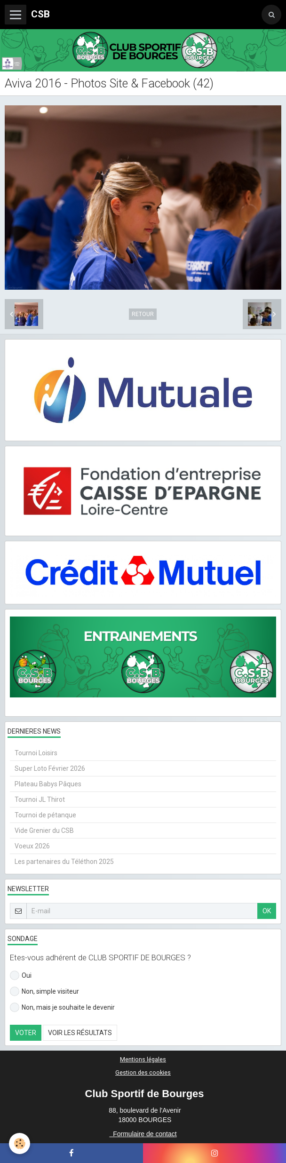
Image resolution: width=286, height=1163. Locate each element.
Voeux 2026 (32, 846)
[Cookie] (20, 1143)
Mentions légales (143, 1059)
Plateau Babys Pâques (48, 784)
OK (266, 911)
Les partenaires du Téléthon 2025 (64, 861)
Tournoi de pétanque (45, 815)
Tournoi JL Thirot (40, 799)
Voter (25, 1032)
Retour (143, 314)
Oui (21, 975)
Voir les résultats (80, 1032)
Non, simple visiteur (44, 991)
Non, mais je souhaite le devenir (62, 1007)
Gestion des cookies (143, 1072)
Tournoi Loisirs (36, 753)
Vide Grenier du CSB (44, 830)
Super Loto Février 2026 (50, 768)
